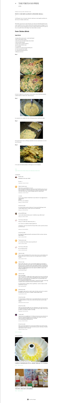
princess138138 (21, 213)
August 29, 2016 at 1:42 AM (22, 329)
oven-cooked (30, 170)
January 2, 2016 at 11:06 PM (22, 320)
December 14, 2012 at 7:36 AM (23, 192)
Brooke (19, 176)
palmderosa (20, 289)
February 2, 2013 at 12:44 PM (23, 202)
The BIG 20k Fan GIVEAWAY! (24, 389)
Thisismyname (21, 240)
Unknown (20, 253)
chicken (18, 170)
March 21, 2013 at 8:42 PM (22, 250)
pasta (34, 170)
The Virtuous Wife (28, 3)
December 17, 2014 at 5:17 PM (23, 311)
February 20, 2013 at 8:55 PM (23, 229)
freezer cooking (25, 170)
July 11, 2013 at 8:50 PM (22, 286)
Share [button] (16, 169)
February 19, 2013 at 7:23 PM (23, 216)
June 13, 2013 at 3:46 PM (22, 270)
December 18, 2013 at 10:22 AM (23, 302)
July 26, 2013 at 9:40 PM (22, 293)
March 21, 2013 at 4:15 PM (22, 243)
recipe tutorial (37, 170)
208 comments (20, 365)
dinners (21, 170)
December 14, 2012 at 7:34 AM (23, 183)
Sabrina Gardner (21, 186)
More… (20, 6)
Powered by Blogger (31, 399)
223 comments (20, 390)
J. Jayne (20, 314)
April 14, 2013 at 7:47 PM (22, 258)
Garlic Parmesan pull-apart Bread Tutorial (31, 363)
